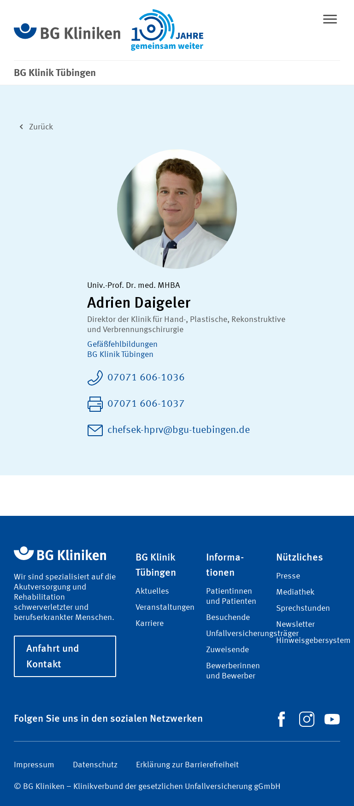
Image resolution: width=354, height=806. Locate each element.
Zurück (33, 126)
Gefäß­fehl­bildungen (122, 344)
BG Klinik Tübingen (120, 354)
